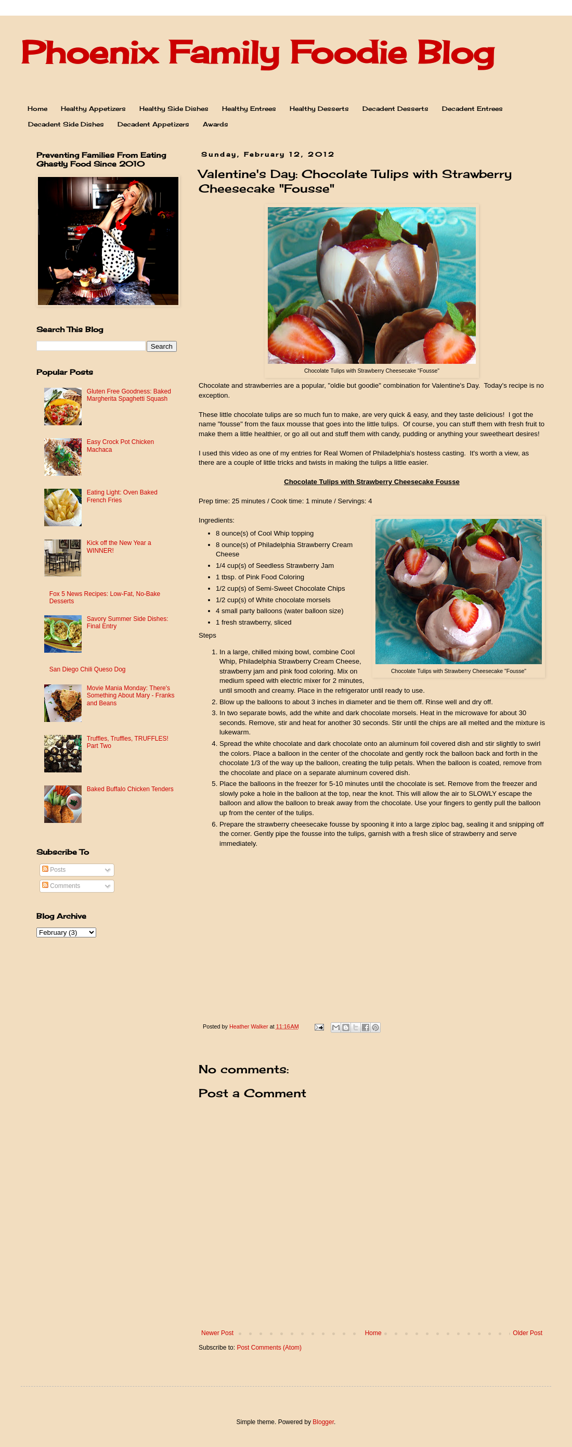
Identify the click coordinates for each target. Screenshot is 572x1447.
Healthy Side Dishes (174, 108)
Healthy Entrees (249, 108)
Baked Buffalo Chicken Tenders (130, 789)
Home (37, 108)
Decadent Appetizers (153, 124)
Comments (61, 886)
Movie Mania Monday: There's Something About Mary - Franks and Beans (131, 695)
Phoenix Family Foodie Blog (257, 52)
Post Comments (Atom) (269, 1347)
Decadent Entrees (472, 108)
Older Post (527, 1333)
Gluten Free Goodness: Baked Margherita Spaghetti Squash (129, 395)
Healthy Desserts (319, 108)
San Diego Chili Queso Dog (87, 669)
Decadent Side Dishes (66, 124)
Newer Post (217, 1333)
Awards (215, 124)
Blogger (323, 1422)
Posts (54, 869)
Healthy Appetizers (93, 108)
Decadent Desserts (395, 108)
